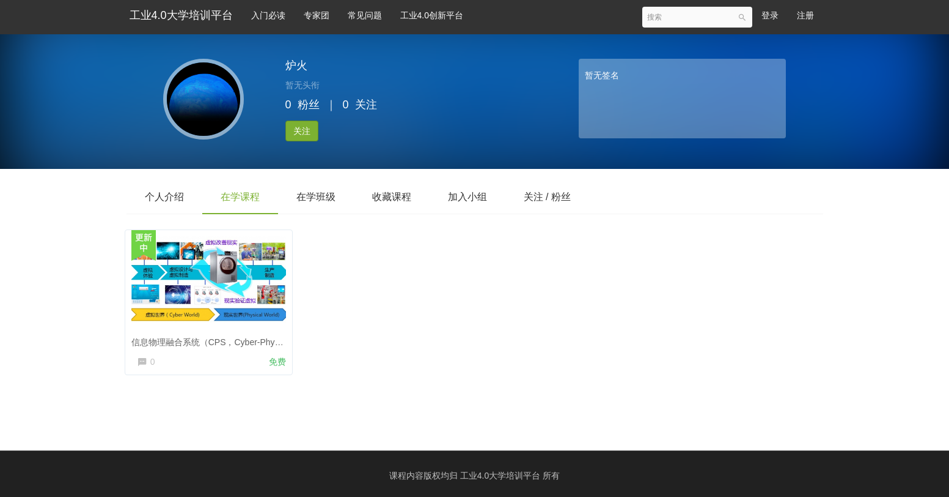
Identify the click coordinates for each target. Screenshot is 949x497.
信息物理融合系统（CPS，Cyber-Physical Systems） (236, 339)
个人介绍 (164, 197)
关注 (301, 131)
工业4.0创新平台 (431, 15)
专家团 (316, 15)
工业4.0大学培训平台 (181, 15)
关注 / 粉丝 (547, 197)
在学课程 (240, 197)
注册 (805, 15)
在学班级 (315, 197)
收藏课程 (391, 197)
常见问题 (365, 15)
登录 (770, 15)
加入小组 (467, 197)
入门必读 (268, 15)
